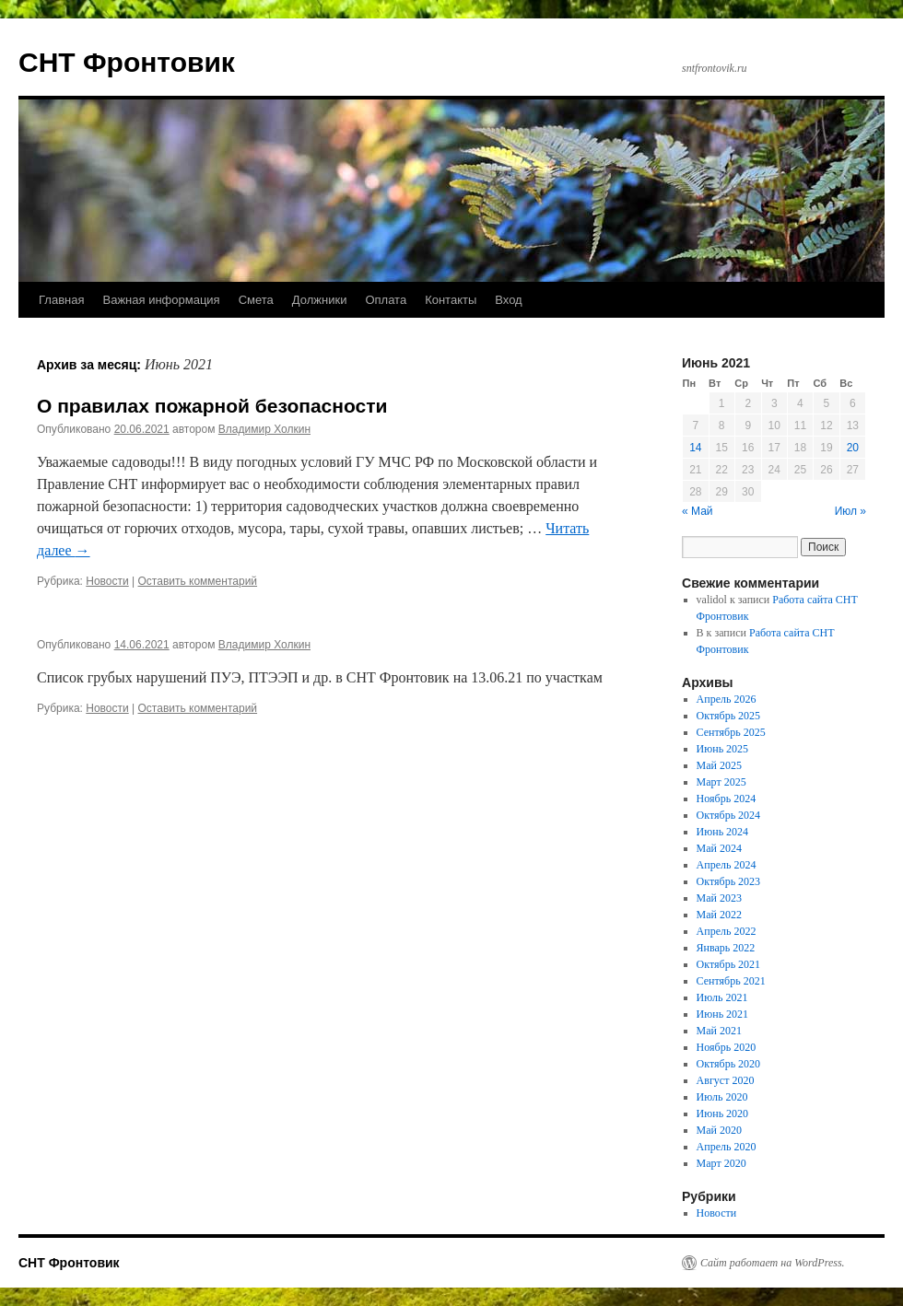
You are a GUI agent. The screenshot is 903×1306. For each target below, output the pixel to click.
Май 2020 (719, 1130)
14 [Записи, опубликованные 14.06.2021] (695, 447)
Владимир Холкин (264, 429)
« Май (697, 511)
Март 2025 (721, 781)
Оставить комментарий (198, 581)
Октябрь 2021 (729, 964)
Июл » (850, 511)
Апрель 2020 (726, 1146)
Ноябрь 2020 (726, 1047)
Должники (319, 300)
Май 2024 (719, 848)
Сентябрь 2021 (731, 980)
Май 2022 (719, 914)
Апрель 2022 (726, 931)
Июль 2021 (722, 997)
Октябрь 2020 (729, 1063)
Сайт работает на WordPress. (772, 1262)
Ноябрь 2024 (726, 798)
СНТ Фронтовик (126, 62)
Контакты (450, 300)
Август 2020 (726, 1080)
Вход (508, 300)
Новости (107, 581)
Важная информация (160, 300)
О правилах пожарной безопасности (212, 405)
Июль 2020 (722, 1096)
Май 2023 (719, 898)
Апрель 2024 (726, 864)
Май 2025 (719, 765)
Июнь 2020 (723, 1113)
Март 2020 (721, 1163)
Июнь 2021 (723, 1014)
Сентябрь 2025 (731, 732)
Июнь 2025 (723, 748)
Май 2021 (719, 1030)
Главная (61, 300)
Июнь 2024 (723, 831)
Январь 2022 (726, 947)
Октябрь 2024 (729, 815)
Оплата (385, 300)
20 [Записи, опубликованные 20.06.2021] (853, 447)
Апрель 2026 (726, 699)
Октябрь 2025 (729, 715)
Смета (256, 300)
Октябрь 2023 (729, 881)
